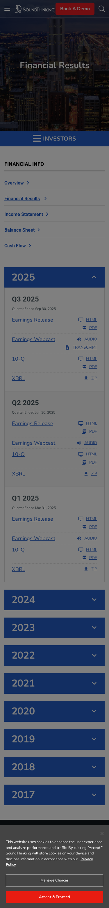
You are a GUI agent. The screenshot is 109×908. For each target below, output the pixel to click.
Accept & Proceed (54, 897)
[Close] (102, 833)
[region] (54, 866)
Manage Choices (54, 880)
